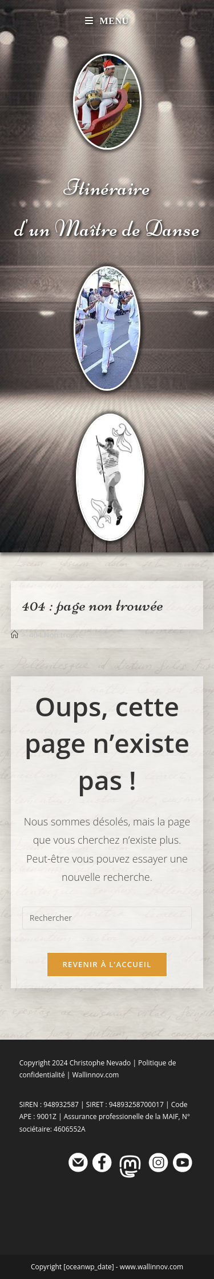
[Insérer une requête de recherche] (107, 918)
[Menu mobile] (107, 21)
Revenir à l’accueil (106, 964)
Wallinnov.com (95, 1075)
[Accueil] (14, 635)
